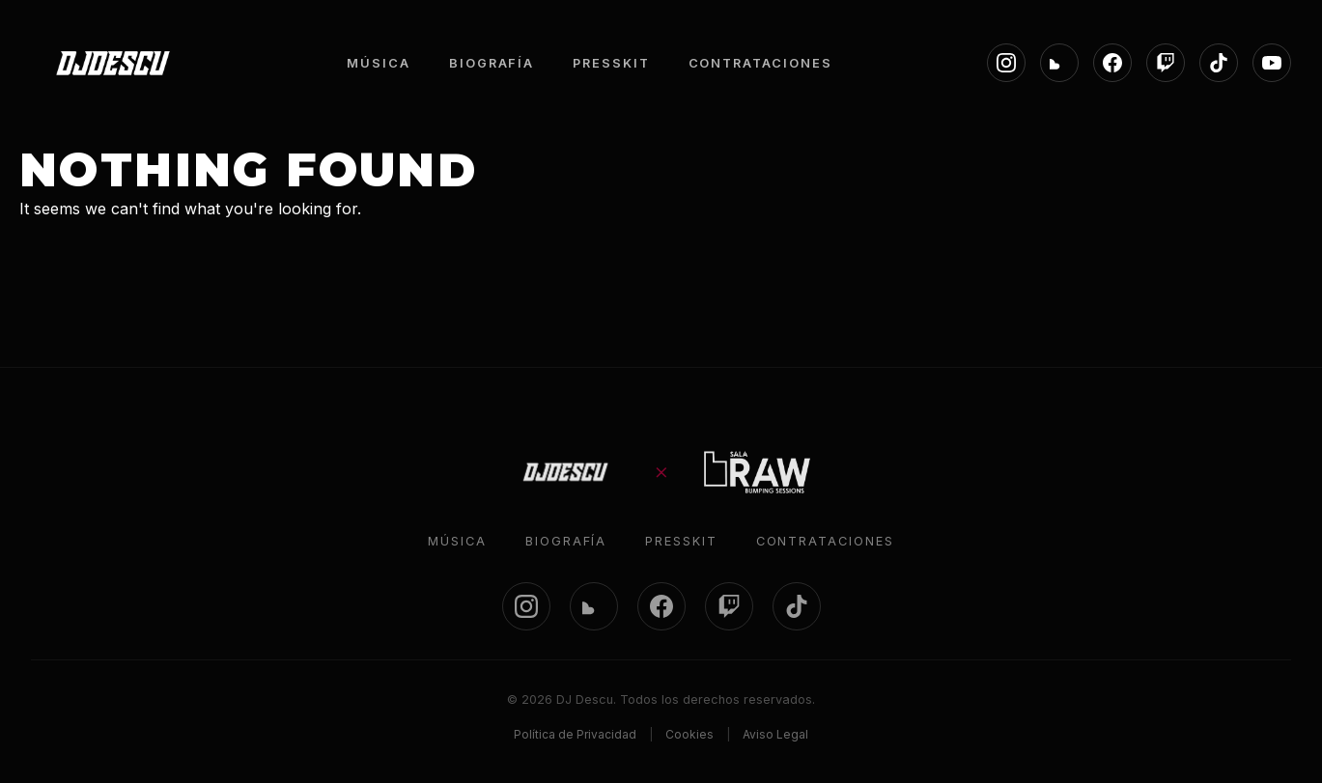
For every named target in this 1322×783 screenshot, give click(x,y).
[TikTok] (1218, 62)
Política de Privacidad (575, 734)
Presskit (681, 541)
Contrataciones (825, 541)
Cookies (689, 734)
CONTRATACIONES (760, 63)
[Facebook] (1112, 62)
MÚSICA (378, 63)
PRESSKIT (611, 63)
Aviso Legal (775, 734)
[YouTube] (1271, 62)
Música (457, 541)
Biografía (565, 541)
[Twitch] (1165, 62)
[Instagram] (1006, 62)
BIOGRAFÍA (491, 63)
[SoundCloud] (1059, 62)
